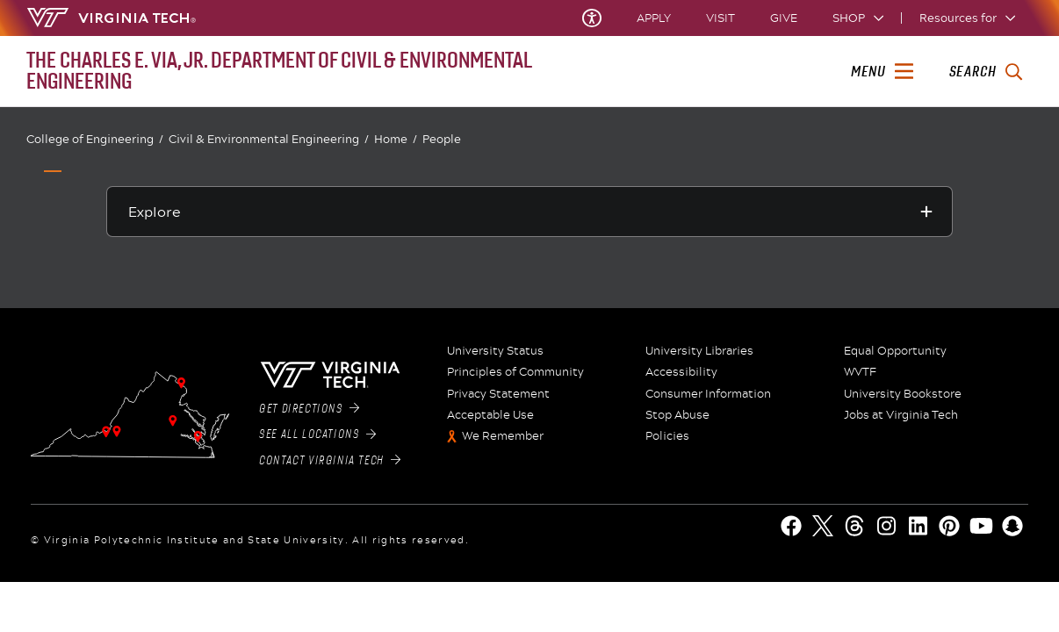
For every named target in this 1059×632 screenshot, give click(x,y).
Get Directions (309, 409)
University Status (495, 351)
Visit (720, 18)
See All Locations (317, 434)
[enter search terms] (985, 72)
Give (783, 18)
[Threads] (854, 525)
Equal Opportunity (895, 351)
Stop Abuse (677, 415)
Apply (654, 18)
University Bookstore (903, 394)
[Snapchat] (1012, 525)
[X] (823, 525)
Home (395, 139)
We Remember (503, 436)
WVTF (860, 372)
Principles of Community (515, 372)
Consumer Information (708, 394)
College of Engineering (94, 139)
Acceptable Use (490, 415)
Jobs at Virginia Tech (901, 415)
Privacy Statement (498, 394)
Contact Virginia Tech (329, 461)
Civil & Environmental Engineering (269, 139)
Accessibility (681, 372)
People (441, 138)
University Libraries (699, 351)
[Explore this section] (530, 211)
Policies (667, 436)
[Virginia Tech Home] (111, 17)
